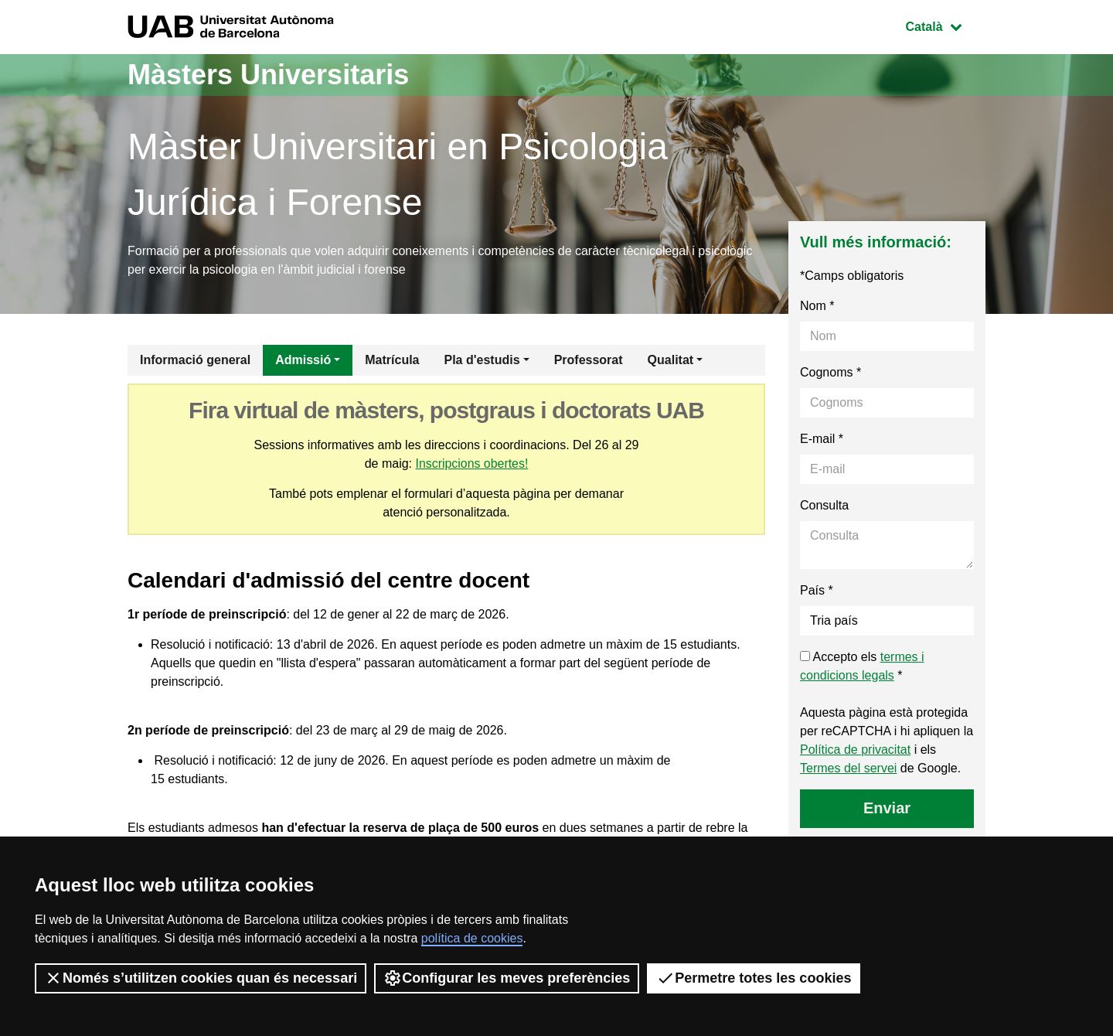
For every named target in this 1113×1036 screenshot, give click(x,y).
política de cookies (472, 938)
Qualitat (671, 359)
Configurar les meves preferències (506, 978)
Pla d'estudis (482, 359)
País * (816, 590)
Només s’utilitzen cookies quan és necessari (200, 978)
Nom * (817, 305)
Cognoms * (830, 372)
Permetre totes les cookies (753, 978)
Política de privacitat (855, 749)
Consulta (824, 505)
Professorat (588, 359)
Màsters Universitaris (268, 74)
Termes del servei (848, 768)
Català (945, 25)
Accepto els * (862, 666)
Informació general (195, 359)
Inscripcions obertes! (472, 463)
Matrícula (392, 359)
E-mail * (821, 438)
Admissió (303, 359)
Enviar (886, 807)
